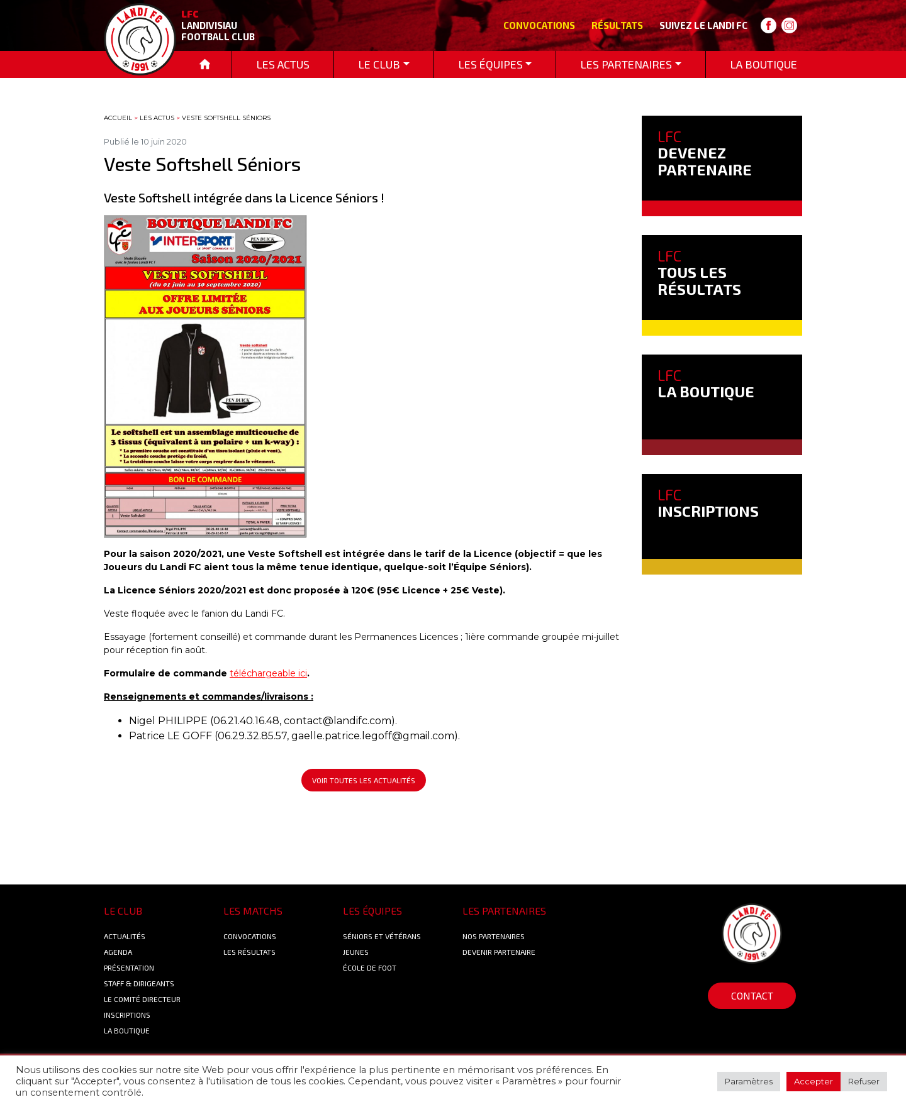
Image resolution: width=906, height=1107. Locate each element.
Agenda (118, 951)
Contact (752, 995)
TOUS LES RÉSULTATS (699, 272)
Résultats (617, 25)
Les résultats (249, 951)
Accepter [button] (813, 1081)
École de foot (369, 967)
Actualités (124, 936)
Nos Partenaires (493, 936)
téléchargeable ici (268, 673)
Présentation (129, 967)
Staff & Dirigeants (139, 983)
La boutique (127, 1030)
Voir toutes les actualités (363, 780)
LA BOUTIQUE (705, 383)
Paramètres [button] (749, 1081)
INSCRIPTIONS (708, 502)
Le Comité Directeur (142, 998)
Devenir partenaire (498, 951)
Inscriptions (127, 1014)
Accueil (118, 118)
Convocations (539, 25)
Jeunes (356, 951)
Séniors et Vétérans (382, 936)
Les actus (157, 118)
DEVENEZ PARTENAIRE (704, 153)
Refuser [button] (864, 1081)
